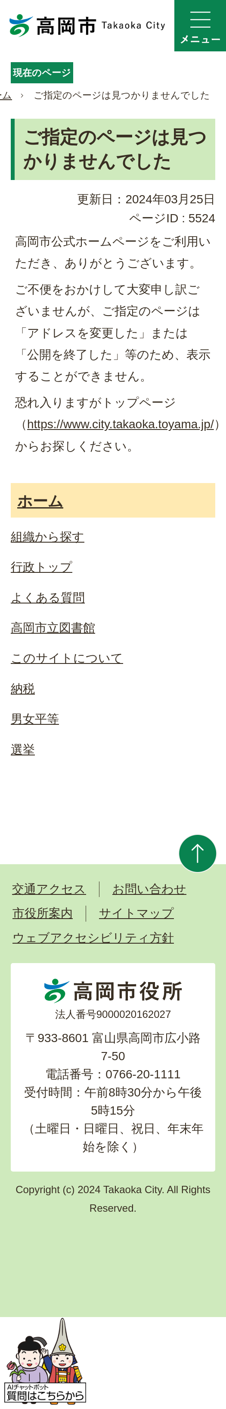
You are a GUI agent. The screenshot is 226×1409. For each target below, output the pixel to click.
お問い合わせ (149, 889)
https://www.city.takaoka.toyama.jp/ (120, 424)
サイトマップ (136, 913)
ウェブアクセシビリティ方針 (93, 938)
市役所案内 (42, 913)
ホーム (40, 501)
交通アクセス (49, 889)
